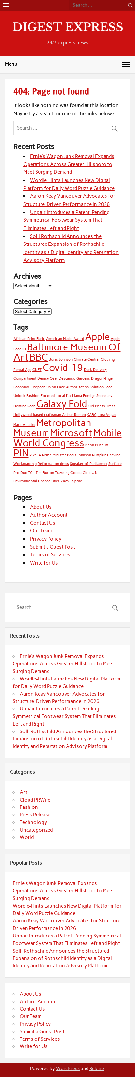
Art (23, 792)
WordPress (68, 1068)
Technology (33, 822)
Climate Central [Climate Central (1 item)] (87, 359)
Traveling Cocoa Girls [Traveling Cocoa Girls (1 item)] (73, 473)
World (27, 837)
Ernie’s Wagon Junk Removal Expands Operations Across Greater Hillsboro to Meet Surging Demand (68, 164)
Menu (11, 64)
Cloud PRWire (35, 800)
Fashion (29, 807)
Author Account (49, 515)
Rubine (96, 1068)
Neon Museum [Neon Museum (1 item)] (96, 445)
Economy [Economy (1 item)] (21, 387)
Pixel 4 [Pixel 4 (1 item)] (35, 455)
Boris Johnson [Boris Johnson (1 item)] (61, 359)
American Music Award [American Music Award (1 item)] (65, 339)
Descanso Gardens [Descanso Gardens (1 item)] (74, 378)
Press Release (35, 815)
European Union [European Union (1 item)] (43, 387)
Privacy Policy (45, 539)
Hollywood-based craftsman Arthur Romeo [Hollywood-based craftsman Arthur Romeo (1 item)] (49, 415)
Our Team (41, 531)
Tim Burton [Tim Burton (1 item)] (45, 473)
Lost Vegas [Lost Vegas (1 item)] (107, 415)
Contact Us (42, 523)
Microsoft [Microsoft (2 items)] (71, 433)
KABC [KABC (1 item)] (92, 415)
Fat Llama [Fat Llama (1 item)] (74, 396)
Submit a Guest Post (52, 547)
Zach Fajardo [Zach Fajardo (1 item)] (71, 481)
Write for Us (44, 563)
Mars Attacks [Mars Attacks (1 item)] (24, 425)
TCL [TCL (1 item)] (31, 473)
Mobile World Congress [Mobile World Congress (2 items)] (67, 437)
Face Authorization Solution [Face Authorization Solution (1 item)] (80, 387)
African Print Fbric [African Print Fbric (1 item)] (29, 339)
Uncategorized (36, 830)
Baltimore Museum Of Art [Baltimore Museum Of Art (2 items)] (67, 352)
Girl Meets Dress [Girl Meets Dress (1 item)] (102, 406)
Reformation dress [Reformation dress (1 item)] (53, 464)
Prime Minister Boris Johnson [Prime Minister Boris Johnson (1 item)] (66, 455)
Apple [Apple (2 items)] (97, 336)
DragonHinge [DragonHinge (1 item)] (102, 378)
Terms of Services (50, 555)
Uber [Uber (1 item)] (55, 481)
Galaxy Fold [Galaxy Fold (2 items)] (61, 404)
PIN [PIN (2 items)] (21, 453)
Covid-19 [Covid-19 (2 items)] (63, 367)
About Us (41, 507)
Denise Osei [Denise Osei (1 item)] (47, 378)
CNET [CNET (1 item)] (37, 370)
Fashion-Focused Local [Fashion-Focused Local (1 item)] (45, 396)
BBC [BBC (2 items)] (38, 357)
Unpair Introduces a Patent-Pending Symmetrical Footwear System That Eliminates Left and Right (66, 220)
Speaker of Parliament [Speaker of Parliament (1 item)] (88, 464)
